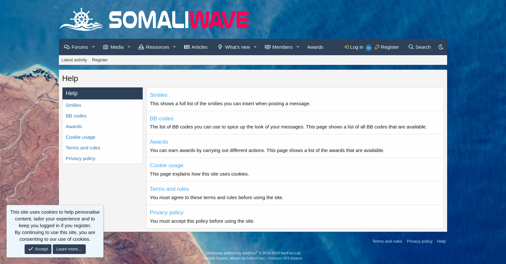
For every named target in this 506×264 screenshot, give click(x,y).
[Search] (419, 47)
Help (441, 241)
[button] (93, 47)
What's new (237, 47)
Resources (157, 47)
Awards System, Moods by (253, 258)
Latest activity (74, 59)
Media (117, 47)
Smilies (73, 105)
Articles (199, 47)
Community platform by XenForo (253, 253)
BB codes (76, 115)
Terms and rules (83, 147)
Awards (315, 47)
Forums (80, 47)
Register (100, 59)
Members (282, 47)
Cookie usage (80, 137)
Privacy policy (80, 158)
